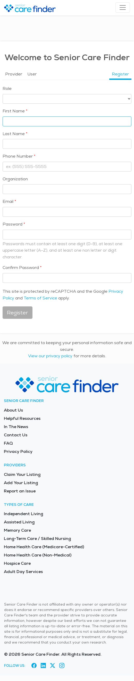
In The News (16, 426)
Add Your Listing (21, 482)
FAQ (8, 443)
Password (12, 224)
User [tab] (32, 74)
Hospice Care (17, 563)
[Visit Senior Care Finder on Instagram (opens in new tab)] (61, 665)
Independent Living (23, 513)
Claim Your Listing (22, 474)
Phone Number (18, 156)
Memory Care (17, 530)
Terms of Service (40, 298)
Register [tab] (120, 74)
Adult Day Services (23, 571)
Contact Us (15, 435)
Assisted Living (19, 522)
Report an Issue (20, 491)
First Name (14, 111)
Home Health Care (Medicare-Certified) (44, 547)
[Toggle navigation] (122, 7)
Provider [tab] (13, 74)
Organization (15, 179)
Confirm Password (21, 267)
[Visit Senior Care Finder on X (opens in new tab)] (52, 665)
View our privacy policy (50, 356)
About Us (13, 410)
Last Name (14, 133)
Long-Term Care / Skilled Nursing (37, 538)
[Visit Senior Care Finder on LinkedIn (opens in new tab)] (43, 665)
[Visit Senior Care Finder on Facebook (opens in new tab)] (34, 665)
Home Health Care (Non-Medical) (37, 555)
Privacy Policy (18, 451)
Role (7, 88)
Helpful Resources (22, 418)
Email (8, 201)
